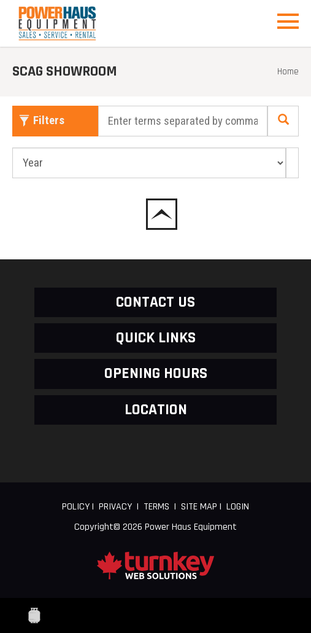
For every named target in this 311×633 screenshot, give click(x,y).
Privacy (115, 506)
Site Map (199, 506)
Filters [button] (41, 120)
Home (288, 71)
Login (237, 506)
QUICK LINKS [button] (155, 338)
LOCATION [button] (156, 409)
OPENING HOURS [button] (155, 373)
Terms (156, 506)
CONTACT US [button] (155, 302)
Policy (76, 506)
